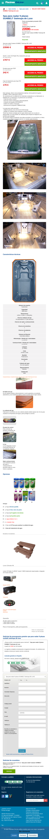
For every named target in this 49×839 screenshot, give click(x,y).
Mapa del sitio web (31, 808)
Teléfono (6, 720)
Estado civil (7, 680)
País (5, 712)
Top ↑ (2, 825)
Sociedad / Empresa (9, 691)
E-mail (6, 716)
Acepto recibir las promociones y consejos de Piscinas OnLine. (19, 754)
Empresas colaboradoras (32, 812)
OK (45, 800)
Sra (21, 680)
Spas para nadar (24, 9)
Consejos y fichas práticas (32, 810)
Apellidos (7, 683)
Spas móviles (12, 9)
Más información (24, 831)
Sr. (26, 680)
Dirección (6, 696)
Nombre (6, 687)
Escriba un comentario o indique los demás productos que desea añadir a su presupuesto (10, 731)
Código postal (8, 703)
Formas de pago (5, 810)
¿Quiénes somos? (6, 808)
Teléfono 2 (7, 724)
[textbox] (32, 704)
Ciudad (6, 707)
